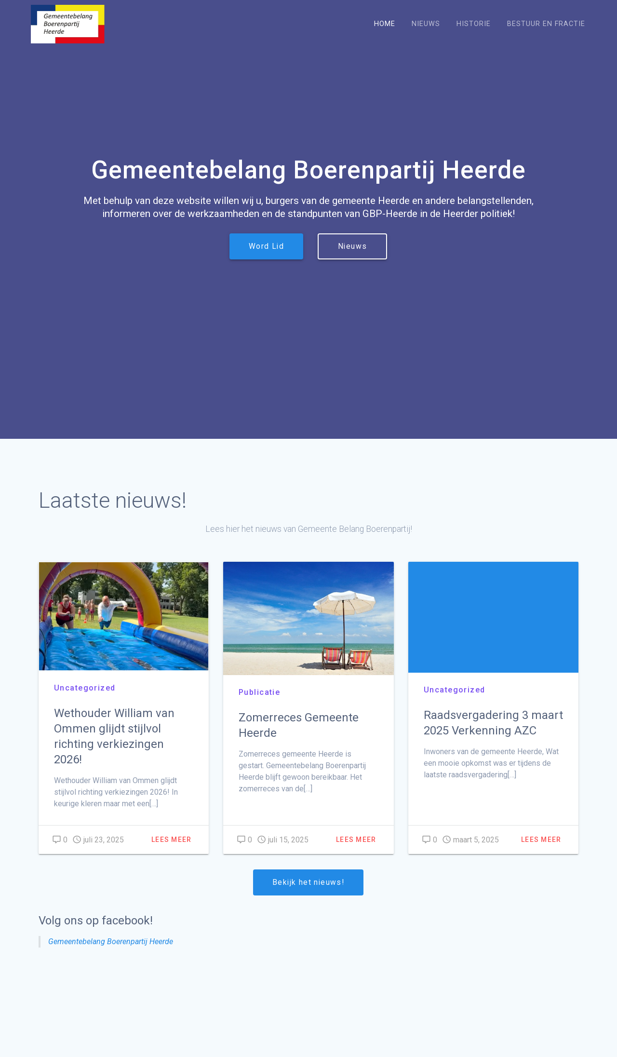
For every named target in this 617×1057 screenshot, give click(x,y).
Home (384, 24)
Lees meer (171, 839)
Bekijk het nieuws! (308, 882)
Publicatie (259, 692)
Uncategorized (85, 687)
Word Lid (266, 246)
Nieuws (426, 24)
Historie (473, 24)
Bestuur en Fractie (546, 24)
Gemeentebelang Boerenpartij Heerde (110, 941)
